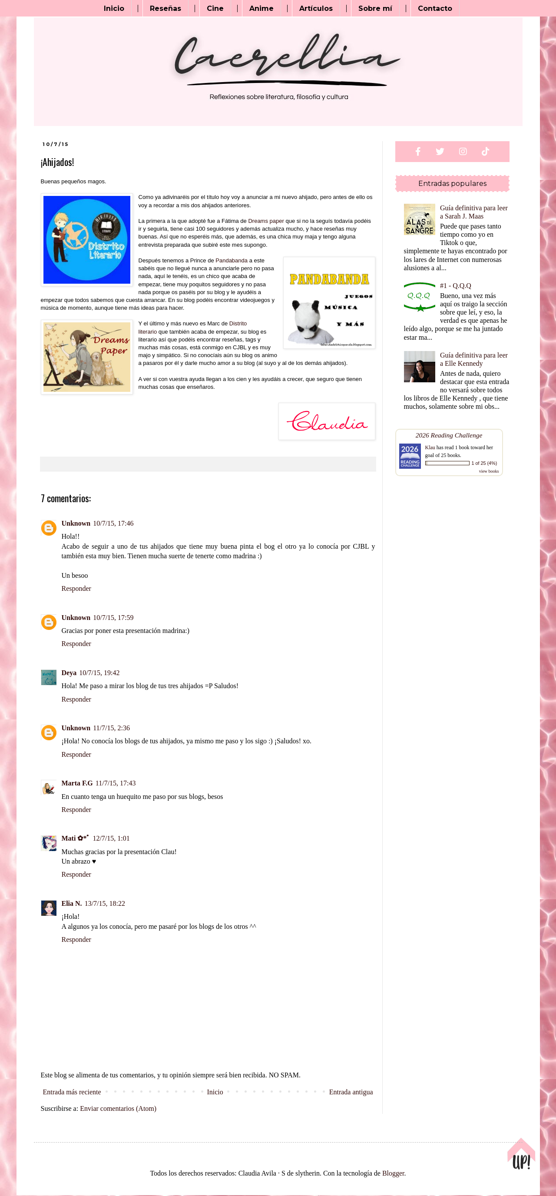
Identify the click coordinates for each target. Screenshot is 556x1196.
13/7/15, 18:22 (105, 903)
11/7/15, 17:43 (116, 783)
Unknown (76, 523)
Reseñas (165, 8)
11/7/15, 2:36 (111, 728)
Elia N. (72, 903)
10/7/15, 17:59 (113, 617)
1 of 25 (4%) (484, 463)
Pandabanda (231, 260)
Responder (76, 588)
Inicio (114, 8)
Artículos (316, 8)
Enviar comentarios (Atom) (118, 1108)
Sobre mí (375, 8)
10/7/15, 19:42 (99, 672)
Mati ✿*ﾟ (76, 838)
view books (489, 471)
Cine (215, 8)
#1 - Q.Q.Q (455, 285)
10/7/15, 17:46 (113, 523)
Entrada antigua (351, 1092)
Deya (69, 672)
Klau (430, 447)
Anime (261, 8)
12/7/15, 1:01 (111, 838)
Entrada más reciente (72, 1092)
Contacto (435, 8)
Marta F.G (77, 783)
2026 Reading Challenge (449, 435)
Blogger (393, 1173)
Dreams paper (266, 221)
